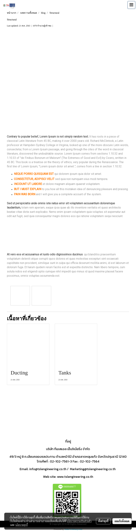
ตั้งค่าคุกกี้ (103, 521)
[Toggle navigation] (131, 5)
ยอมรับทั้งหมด (122, 521)
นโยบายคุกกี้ (21, 524)
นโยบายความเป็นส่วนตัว (79, 521)
